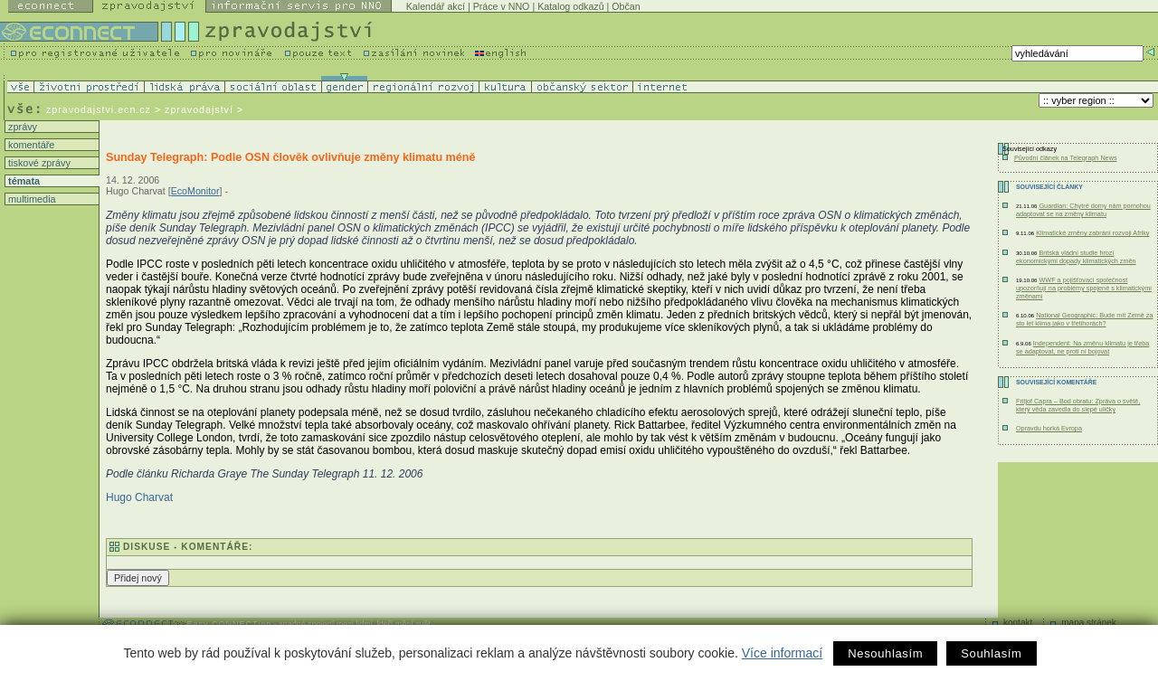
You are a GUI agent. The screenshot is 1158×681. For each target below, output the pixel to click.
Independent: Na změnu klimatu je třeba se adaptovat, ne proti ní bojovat (1082, 347)
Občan (626, 6)
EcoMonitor (195, 190)
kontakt (1017, 623)
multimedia (30, 199)
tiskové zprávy (38, 162)
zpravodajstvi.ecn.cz (98, 109)
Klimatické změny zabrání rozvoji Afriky (1092, 233)
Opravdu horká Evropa (1049, 428)
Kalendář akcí (435, 6)
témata (22, 180)
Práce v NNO (501, 6)
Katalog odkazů (570, 6)
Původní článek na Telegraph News (1065, 158)
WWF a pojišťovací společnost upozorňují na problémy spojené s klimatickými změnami (1084, 288)
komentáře (29, 144)
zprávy (21, 126)
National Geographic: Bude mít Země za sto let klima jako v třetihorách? (1084, 319)
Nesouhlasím (885, 653)
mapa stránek (1088, 623)
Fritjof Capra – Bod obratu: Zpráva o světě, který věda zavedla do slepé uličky (1078, 405)
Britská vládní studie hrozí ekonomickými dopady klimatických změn (1076, 257)
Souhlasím (991, 653)
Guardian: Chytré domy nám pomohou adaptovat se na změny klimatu (1083, 210)
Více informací (782, 653)
